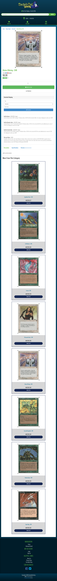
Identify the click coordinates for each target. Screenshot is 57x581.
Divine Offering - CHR (20, 29)
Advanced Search (29, 546)
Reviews (26, 148)
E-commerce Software (27, 578)
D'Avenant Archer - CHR (28, 337)
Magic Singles (8, 29)
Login (27, 18)
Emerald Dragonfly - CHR (28, 431)
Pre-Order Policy (29, 562)
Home (4, 29)
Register (32, 18)
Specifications (15, 148)
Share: (6, 73)
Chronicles (13, 29)
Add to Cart (28, 87)
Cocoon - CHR (28, 290)
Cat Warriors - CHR (28, 244)
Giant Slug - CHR (28, 524)
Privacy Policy (29, 560)
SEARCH (52, 14)
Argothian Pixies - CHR (28, 197)
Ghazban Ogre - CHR (28, 477)
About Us (29, 558)
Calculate (28, 110)
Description (6, 148)
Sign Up (29, 553)
